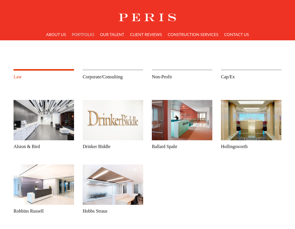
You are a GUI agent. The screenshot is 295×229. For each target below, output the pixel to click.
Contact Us (236, 34)
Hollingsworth (234, 146)
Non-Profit (162, 76)
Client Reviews (146, 34)
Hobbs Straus (95, 211)
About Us (56, 34)
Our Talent (112, 34)
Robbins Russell (29, 211)
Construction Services (193, 34)
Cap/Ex (228, 76)
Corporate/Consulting (103, 76)
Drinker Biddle (96, 146)
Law (18, 76)
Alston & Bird (27, 146)
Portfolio (83, 34)
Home (147, 13)
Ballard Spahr (164, 146)
